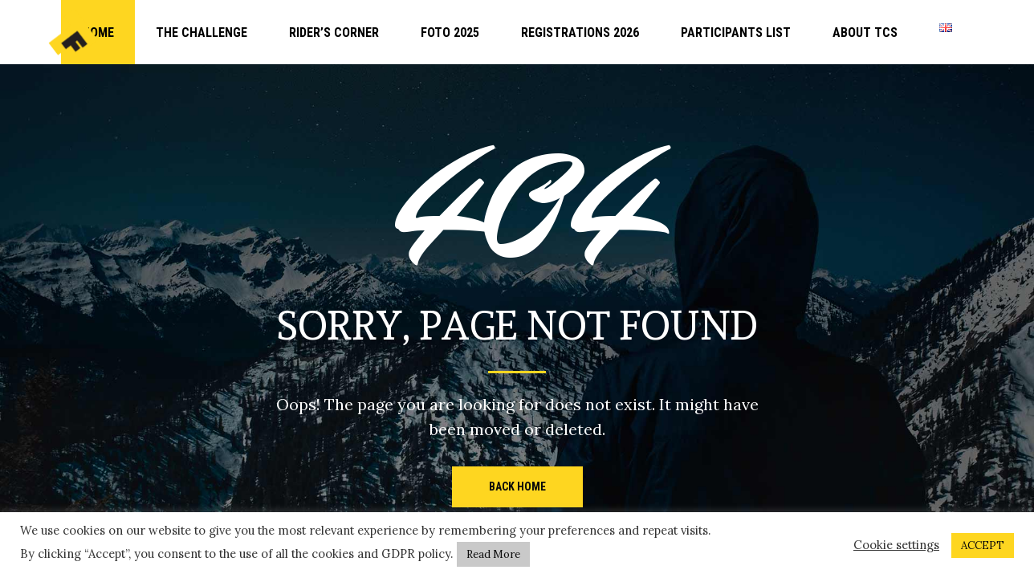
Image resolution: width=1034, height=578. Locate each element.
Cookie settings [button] (896, 545)
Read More (493, 554)
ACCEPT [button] (982, 545)
